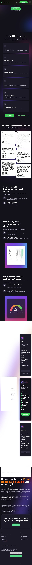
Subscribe (16, 555)
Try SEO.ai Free (23, 2)
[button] (30, 2)
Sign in (17, 2)
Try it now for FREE (15, 8)
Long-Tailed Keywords (24, 536)
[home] (6, 2)
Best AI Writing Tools (24, 539)
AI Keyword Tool (4, 539)
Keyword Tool (3, 536)
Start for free (9, 115)
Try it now (16, 524)
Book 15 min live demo (22, 115)
